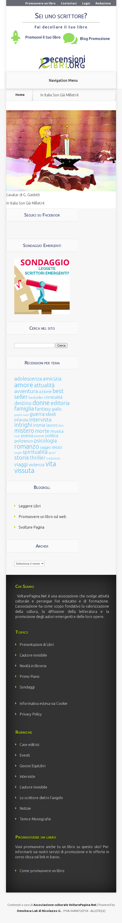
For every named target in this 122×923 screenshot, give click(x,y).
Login (86, 3)
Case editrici (29, 745)
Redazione (103, 3)
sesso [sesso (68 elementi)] (57, 447)
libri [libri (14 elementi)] (61, 425)
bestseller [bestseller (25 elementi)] (36, 397)
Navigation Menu (63, 80)
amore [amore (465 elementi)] (23, 384)
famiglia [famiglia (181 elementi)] (24, 408)
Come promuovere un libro (42, 871)
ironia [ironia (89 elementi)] (39, 425)
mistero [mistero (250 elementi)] (24, 430)
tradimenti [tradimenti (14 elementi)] (53, 458)
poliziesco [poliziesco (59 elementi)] (23, 440)
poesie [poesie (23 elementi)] (39, 436)
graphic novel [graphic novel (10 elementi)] (21, 415)
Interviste (27, 776)
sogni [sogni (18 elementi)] (18, 452)
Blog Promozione (95, 39)
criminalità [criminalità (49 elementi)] (53, 397)
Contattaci (69, 3)
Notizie (25, 808)
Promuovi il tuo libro (43, 37)
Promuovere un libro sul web (42, 517)
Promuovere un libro (40, 3)
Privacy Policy (31, 714)
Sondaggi (27, 687)
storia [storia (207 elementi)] (21, 457)
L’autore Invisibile (33, 787)
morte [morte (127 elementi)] (42, 431)
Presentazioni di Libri (37, 645)
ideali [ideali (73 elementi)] (50, 414)
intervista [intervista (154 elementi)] (40, 419)
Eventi (25, 755)
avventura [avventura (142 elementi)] (26, 391)
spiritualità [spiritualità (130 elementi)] (35, 452)
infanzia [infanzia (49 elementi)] (21, 419)
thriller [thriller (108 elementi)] (37, 457)
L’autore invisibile (33, 655)
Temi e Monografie (35, 819)
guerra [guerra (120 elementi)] (37, 414)
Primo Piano (29, 676)
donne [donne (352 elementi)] (41, 402)
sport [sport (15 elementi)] (52, 452)
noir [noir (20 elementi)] (17, 436)
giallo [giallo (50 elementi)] (57, 409)
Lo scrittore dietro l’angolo (41, 798)
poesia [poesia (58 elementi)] (27, 435)
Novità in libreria (33, 666)
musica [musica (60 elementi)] (57, 431)
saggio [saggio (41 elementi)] (45, 447)
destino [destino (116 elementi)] (23, 403)
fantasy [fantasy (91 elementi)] (43, 408)
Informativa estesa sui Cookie (43, 703)
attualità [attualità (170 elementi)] (44, 385)
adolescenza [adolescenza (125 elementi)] (28, 378)
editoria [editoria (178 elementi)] (60, 403)
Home (20, 95)
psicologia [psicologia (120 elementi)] (45, 440)
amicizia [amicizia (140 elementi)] (52, 378)
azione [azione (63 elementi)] (45, 391)
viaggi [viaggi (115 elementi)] (21, 464)
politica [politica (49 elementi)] (51, 435)
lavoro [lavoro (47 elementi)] (52, 425)
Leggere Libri (30, 506)
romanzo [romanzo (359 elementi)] (26, 446)
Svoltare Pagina (31, 527)
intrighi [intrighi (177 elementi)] (23, 425)
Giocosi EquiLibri (32, 766)
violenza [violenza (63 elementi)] (37, 464)
